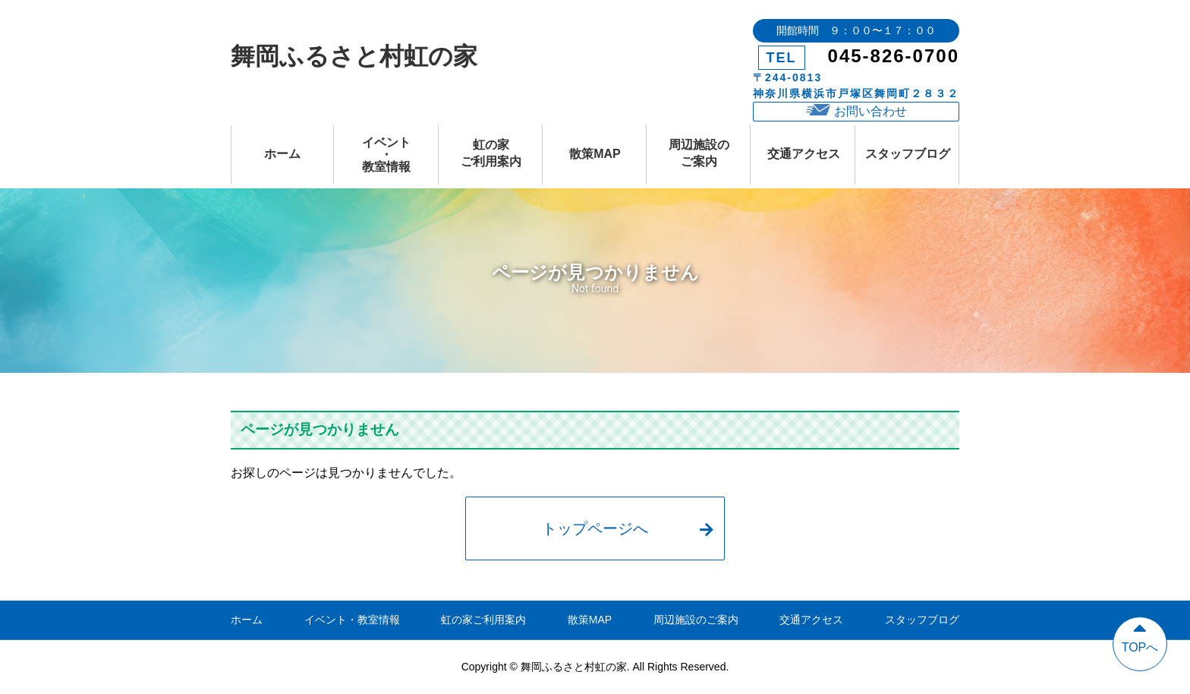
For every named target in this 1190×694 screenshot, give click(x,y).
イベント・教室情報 (386, 154)
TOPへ (1139, 635)
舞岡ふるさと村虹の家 (354, 56)
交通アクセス (803, 153)
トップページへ (627, 528)
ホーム (282, 153)
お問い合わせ (856, 111)
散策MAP (595, 153)
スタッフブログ (907, 153)
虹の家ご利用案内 (491, 153)
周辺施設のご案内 (699, 153)
